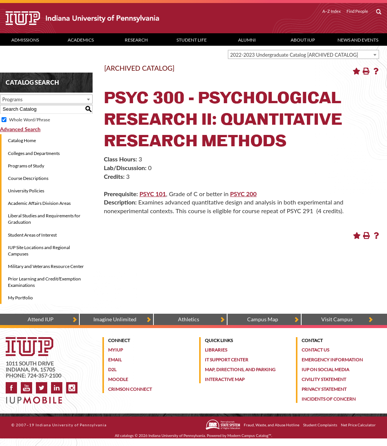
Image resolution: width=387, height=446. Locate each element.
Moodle (118, 379)
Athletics (188, 319)
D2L (112, 369)
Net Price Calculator (358, 425)
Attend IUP (41, 319)
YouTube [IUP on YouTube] (26, 387)
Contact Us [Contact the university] (315, 350)
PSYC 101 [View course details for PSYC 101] (152, 193)
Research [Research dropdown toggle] (136, 40)
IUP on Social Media (325, 369)
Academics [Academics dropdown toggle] (81, 40)
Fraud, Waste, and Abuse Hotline (271, 425)
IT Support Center (226, 359)
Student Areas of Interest (32, 235)
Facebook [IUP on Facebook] (11, 387)
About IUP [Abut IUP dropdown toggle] (303, 40)
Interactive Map (225, 379)
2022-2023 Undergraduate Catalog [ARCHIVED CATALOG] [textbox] (294, 55)
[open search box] (378, 12)
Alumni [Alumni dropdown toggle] (247, 40)
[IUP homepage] (29, 341)
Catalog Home (22, 140)
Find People (357, 11)
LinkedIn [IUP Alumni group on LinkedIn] (56, 387)
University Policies (26, 191)
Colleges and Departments (34, 153)
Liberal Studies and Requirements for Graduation (44, 219)
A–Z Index (331, 11)
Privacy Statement (324, 389)
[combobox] (303, 54)
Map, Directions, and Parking (240, 369)
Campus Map (262, 319)
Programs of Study (26, 166)
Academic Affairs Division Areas (39, 203)
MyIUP (115, 350)
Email (115, 359)
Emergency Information (332, 359)
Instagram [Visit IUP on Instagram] (71, 387)
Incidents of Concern (329, 399)
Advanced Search (20, 129)
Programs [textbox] (12, 99)
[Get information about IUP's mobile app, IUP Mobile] (36, 398)
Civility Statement (324, 379)
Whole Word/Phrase (29, 119)
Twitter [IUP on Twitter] (41, 387)
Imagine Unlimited (114, 319)
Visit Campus (337, 319)
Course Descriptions (28, 178)
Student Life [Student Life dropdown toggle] (191, 40)
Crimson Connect (130, 389)
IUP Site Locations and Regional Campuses (39, 251)
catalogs (127, 435)
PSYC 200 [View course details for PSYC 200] (243, 193)
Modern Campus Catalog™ (249, 435)
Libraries (216, 350)
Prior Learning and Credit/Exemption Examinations (44, 282)
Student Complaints (320, 425)
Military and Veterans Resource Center (46, 266)
